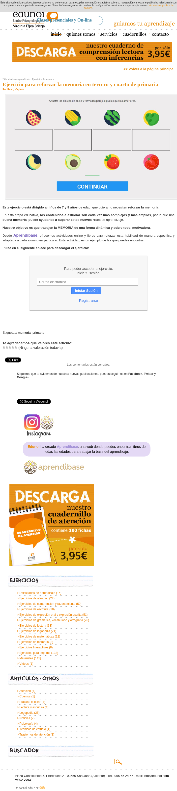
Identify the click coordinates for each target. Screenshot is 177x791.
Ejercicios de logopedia (35, 631)
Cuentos (25, 696)
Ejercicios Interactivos (34, 647)
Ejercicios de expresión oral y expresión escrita (51, 614)
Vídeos (24, 663)
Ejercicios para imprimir (35, 653)
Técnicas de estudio (32, 729)
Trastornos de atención (34, 734)
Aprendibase (25, 235)
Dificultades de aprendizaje (16, 79)
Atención (25, 691)
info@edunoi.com (156, 776)
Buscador (50, 751)
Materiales (26, 658)
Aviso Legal (23, 779)
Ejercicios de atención (34, 598)
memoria (24, 332)
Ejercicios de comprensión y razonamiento (47, 604)
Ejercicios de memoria (43, 79)
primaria (38, 332)
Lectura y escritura (32, 707)
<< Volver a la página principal (149, 69)
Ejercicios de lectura (33, 625)
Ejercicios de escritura (34, 609)
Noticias (25, 718)
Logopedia (26, 712)
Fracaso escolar (30, 702)
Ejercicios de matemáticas (37, 636)
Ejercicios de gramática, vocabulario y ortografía (51, 620)
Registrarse (88, 300)
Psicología (26, 723)
